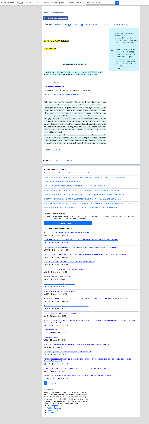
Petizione (48, 25)
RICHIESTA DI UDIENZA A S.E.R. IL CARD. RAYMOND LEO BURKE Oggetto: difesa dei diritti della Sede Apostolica (84, 195)
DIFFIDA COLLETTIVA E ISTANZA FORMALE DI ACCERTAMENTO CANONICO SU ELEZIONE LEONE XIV (81, 199)
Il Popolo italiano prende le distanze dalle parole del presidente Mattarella (69, 173)
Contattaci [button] (80, 3)
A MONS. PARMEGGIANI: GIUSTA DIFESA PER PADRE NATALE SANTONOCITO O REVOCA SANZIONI (81, 207)
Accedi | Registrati (66, 3)
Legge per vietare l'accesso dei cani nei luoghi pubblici (62, 182)
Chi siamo (50, 413)
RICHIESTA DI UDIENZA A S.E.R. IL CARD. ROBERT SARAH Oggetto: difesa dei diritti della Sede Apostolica (81, 190)
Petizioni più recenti (50, 3)
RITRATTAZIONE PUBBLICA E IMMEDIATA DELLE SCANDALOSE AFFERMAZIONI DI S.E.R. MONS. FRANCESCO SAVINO (87, 203)
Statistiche (105, 25)
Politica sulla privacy (121, 25)
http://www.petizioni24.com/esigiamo (68, 94)
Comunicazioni (62, 25)
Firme (78, 25)
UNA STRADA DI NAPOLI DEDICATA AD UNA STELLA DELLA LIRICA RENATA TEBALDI (75, 186)
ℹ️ (120, 199)
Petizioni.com (7, 2)
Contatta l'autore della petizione (65, 160)
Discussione (91, 25)
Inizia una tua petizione (68, 223)
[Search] (100, 3)
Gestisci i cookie (53, 410)
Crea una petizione (33, 3)
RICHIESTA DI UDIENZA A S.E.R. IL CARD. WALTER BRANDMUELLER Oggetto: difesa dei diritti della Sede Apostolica (85, 177)
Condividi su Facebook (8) (55, 18)
